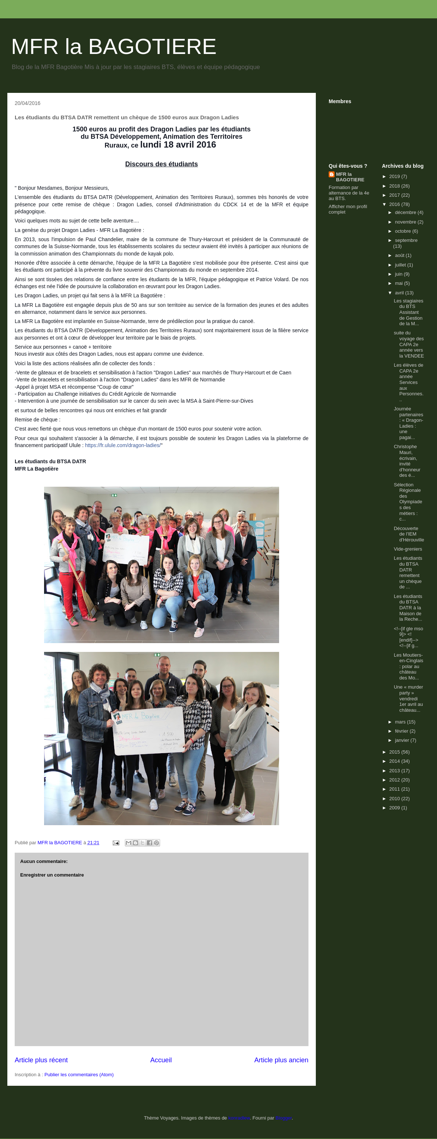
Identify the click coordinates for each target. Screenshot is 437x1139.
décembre (406, 212)
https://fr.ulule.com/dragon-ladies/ (122, 445)
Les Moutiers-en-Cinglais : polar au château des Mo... (408, 666)
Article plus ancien (281, 1060)
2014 (395, 761)
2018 (395, 186)
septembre (406, 240)
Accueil (161, 1060)
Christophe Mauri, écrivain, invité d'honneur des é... (407, 461)
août (400, 255)
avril (400, 292)
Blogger (283, 1118)
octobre (403, 231)
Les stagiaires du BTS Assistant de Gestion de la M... (408, 312)
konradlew (239, 1118)
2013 (395, 770)
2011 (395, 789)
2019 (395, 176)
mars (401, 722)
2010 (395, 798)
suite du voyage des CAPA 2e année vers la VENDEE (409, 344)
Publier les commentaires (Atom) (79, 1074)
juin (399, 274)
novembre (406, 222)
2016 (395, 204)
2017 (395, 195)
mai (399, 283)
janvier (403, 740)
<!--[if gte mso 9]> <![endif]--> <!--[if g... (408, 637)
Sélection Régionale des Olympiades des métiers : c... (408, 502)
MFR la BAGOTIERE (114, 46)
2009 (395, 807)
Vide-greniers (408, 549)
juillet (401, 265)
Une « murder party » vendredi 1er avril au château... (408, 698)
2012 (395, 780)
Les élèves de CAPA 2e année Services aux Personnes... (408, 382)
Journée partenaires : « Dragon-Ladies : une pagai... (408, 423)
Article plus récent (41, 1060)
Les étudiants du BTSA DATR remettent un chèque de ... (408, 572)
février (402, 731)
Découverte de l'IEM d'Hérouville (409, 534)
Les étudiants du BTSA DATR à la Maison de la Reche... (408, 608)
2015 (395, 752)
